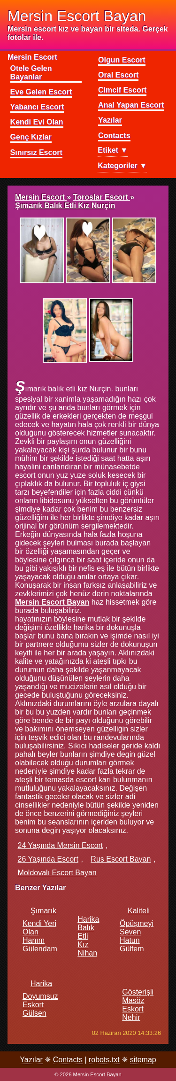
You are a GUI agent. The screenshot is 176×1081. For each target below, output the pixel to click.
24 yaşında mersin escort (60, 845)
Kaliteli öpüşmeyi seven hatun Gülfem (136, 929)
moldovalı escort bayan (57, 873)
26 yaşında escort (48, 859)
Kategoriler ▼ (122, 166)
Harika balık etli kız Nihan (88, 932)
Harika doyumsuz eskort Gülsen (40, 998)
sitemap (143, 1060)
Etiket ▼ (113, 150)
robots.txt (104, 1060)
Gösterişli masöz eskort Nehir (137, 1000)
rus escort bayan (121, 859)
